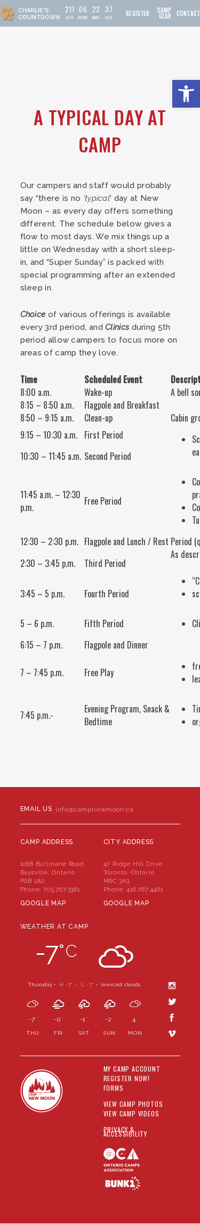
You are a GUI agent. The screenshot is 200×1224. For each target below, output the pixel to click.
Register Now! (126, 1078)
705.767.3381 (61, 889)
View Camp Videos (131, 1114)
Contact (188, 14)
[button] (186, 94)
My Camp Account (132, 1069)
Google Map (43, 903)
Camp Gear (164, 13)
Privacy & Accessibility (125, 1132)
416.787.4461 (144, 889)
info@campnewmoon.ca (94, 809)
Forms (113, 1088)
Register (137, 14)
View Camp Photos (133, 1104)
